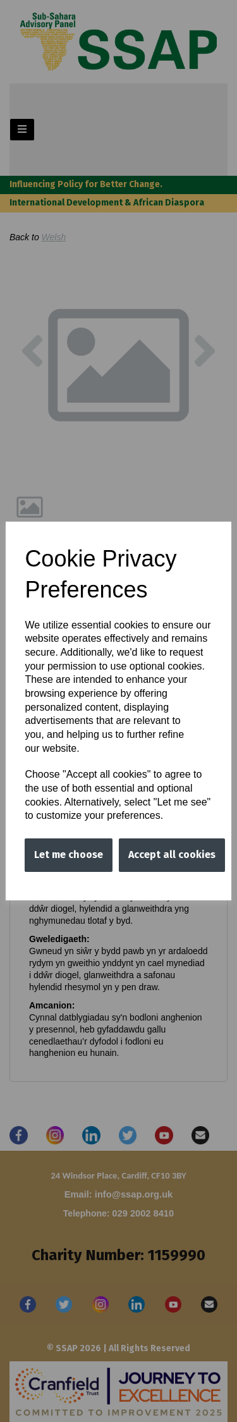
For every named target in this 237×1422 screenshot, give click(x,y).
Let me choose (68, 855)
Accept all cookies (172, 855)
